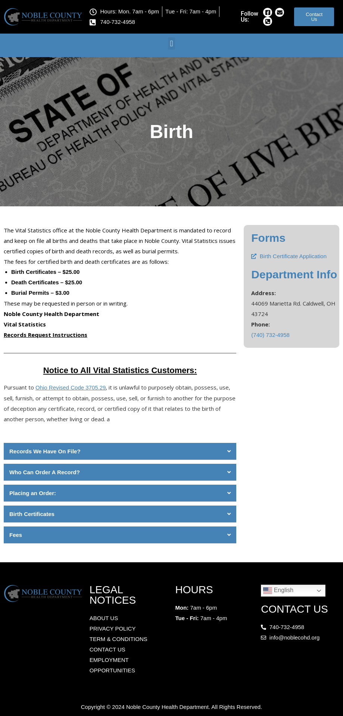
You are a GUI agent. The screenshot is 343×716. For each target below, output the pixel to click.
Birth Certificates (31, 514)
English (278, 590)
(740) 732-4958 (270, 335)
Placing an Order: (32, 493)
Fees (15, 535)
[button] (171, 43)
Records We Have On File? (45, 451)
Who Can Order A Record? (44, 472)
